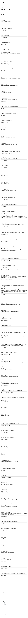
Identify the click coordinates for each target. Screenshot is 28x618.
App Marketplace (4, 604)
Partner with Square (5, 605)
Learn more (15, 342)
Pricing (3, 607)
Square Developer (4, 603)
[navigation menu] (1, 2)
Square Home (4, 602)
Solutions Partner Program (5, 606)
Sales (3, 608)
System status (4, 590)
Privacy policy (4, 614)
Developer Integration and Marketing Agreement (8, 613)
